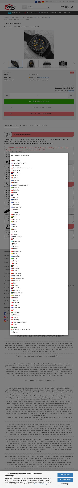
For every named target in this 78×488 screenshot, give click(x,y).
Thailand (15, 320)
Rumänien (15, 290)
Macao (14, 259)
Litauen (14, 254)
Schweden (15, 295)
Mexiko (14, 266)
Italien (14, 229)
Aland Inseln (16, 175)
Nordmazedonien (17, 278)
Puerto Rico (16, 288)
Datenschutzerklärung (40, 484)
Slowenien (15, 308)
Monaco (14, 271)
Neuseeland (16, 276)
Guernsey (15, 212)
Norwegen (15, 281)
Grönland (15, 210)
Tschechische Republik (19, 322)
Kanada (14, 239)
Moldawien (15, 268)
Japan (14, 232)
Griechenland (16, 207)
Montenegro (16, 273)
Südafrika (15, 312)
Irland (14, 222)
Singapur (15, 303)
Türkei (14, 325)
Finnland (15, 202)
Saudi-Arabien (16, 293)
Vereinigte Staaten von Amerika (21, 168)
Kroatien (14, 246)
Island (14, 224)
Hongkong (15, 215)
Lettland (14, 249)
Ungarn (14, 327)
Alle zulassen (65, 475)
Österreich (15, 170)
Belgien (14, 183)
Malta (14, 263)
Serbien (14, 300)
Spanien (14, 310)
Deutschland (16, 161)
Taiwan (14, 317)
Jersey (14, 234)
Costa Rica (15, 195)
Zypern (14, 332)
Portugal (14, 286)
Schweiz (14, 298)
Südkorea (15, 315)
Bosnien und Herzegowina (20, 185)
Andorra (14, 178)
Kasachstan (16, 241)
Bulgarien (15, 190)
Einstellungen (65, 484)
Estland (14, 200)
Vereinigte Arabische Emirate (21, 330)
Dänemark (15, 197)
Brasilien (15, 188)
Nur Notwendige (65, 479)
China (14, 193)
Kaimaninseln (16, 237)
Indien (14, 217)
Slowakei (15, 305)
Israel (14, 227)
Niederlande (16, 173)
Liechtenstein (16, 251)
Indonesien (15, 219)
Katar (14, 244)
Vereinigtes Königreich (19, 163)
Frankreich (15, 166)
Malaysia (15, 261)
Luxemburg (15, 256)
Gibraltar (15, 205)
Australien (15, 180)
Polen (14, 283)
